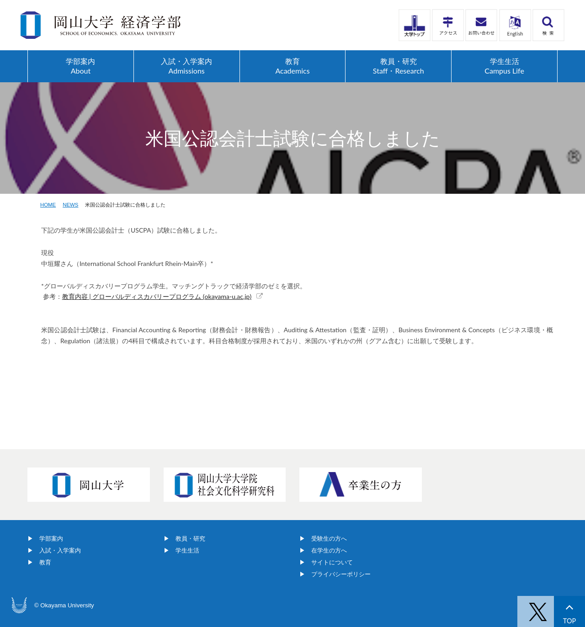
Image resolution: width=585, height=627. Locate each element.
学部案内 (51, 538)
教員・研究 (190, 538)
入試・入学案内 (60, 550)
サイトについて (332, 562)
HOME (48, 204)
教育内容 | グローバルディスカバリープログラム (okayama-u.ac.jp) (157, 296)
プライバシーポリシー (341, 574)
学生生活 (187, 550)
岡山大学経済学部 (101, 25)
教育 (45, 562)
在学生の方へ (329, 550)
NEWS (70, 204)
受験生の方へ (329, 538)
